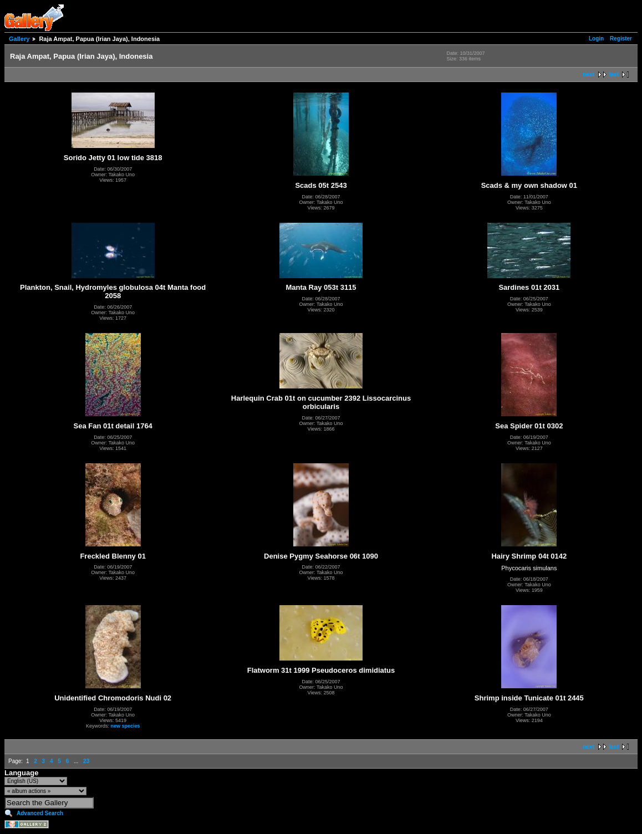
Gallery (19, 38)
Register (621, 38)
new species (125, 726)
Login (596, 38)
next (588, 74)
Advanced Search (40, 813)
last (614, 74)
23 (86, 761)
